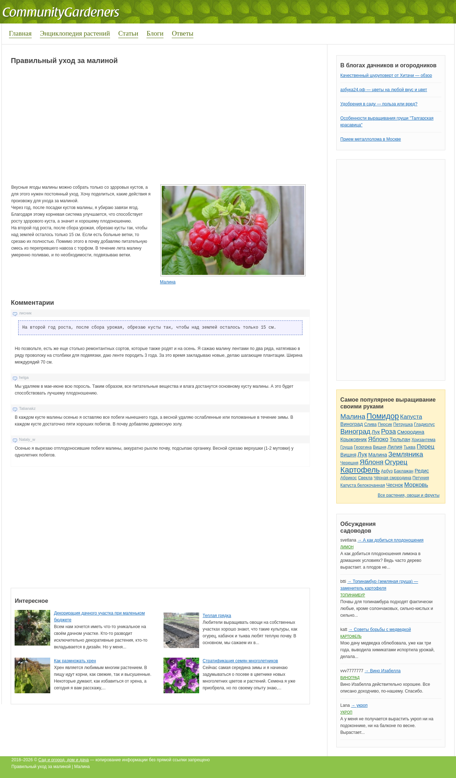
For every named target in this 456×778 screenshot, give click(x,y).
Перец (426, 446)
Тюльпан (399, 439)
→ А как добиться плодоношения (390, 540)
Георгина (363, 447)
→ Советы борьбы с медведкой (379, 629)
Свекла (365, 477)
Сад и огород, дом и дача (63, 759)
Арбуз (387, 471)
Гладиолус (424, 424)
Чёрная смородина (392, 477)
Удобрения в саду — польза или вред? (378, 103)
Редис (422, 471)
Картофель (360, 469)
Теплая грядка (217, 615)
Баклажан (403, 471)
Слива (370, 424)
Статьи (128, 33)
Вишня (379, 447)
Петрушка (403, 424)
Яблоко (378, 439)
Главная (20, 33)
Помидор (383, 416)
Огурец (396, 462)
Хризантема (423, 439)
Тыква (410, 447)
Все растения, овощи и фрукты (408, 495)
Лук (376, 432)
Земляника (405, 454)
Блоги (155, 33)
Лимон (346, 547)
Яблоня (371, 462)
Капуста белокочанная (362, 485)
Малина (168, 282)
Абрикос (348, 477)
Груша (346, 447)
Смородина (410, 432)
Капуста (411, 416)
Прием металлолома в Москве (370, 139)
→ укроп (359, 705)
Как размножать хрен (75, 660)
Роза (388, 431)
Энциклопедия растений (75, 33)
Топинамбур (352, 595)
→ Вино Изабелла (382, 670)
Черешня (349, 462)
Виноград (351, 424)
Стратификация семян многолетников (240, 660)
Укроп (346, 712)
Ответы (182, 33)
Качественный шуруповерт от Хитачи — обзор (386, 75)
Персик (385, 424)
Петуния (421, 477)
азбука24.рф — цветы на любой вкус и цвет (383, 89)
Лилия (395, 447)
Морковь (416, 484)
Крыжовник (353, 439)
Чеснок (394, 485)
